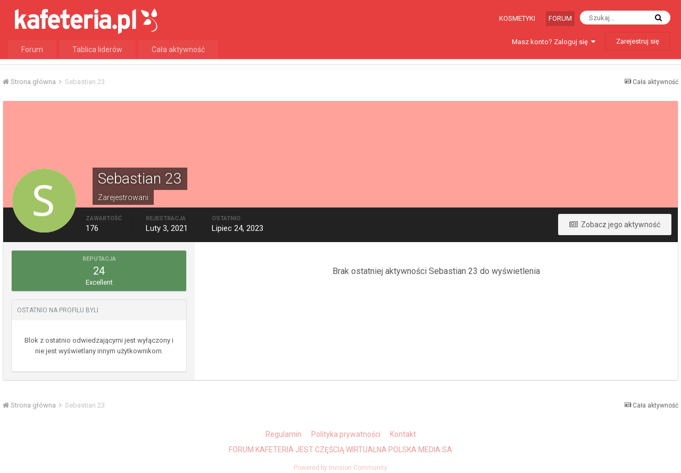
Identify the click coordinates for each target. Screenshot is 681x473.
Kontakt (403, 434)
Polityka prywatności (345, 434)
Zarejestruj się (637, 41)
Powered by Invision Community (340, 467)
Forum (560, 18)
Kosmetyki (517, 18)
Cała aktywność (178, 49)
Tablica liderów (97, 49)
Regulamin (283, 434)
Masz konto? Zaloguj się (553, 42)
